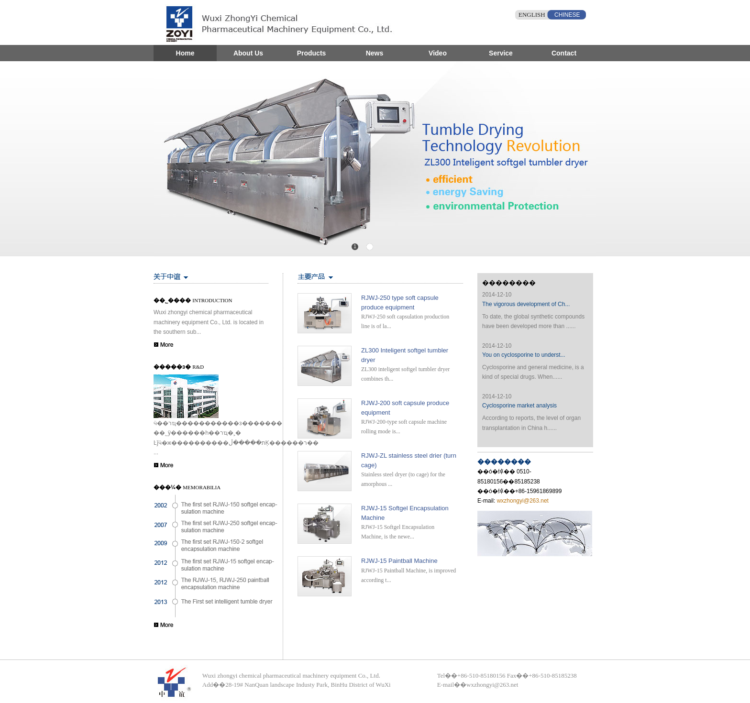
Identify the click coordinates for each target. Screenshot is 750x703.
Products (311, 53)
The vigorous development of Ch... (526, 304)
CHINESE (567, 14)
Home (185, 53)
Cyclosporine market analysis (519, 405)
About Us (248, 53)
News (375, 53)
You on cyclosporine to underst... (523, 355)
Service (501, 53)
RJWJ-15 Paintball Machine (399, 560)
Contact (563, 53)
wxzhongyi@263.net (522, 500)
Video (438, 53)
